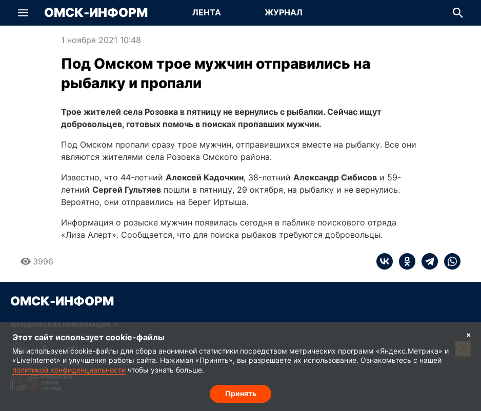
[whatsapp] (449, 261)
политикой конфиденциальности (69, 369)
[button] (23, 13)
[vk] (384, 261)
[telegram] (426, 261)
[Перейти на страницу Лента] (206, 13)
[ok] (404, 261)
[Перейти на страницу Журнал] (283, 13)
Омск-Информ (96, 13)
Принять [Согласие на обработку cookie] (240, 393)
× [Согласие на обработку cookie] (468, 334)
